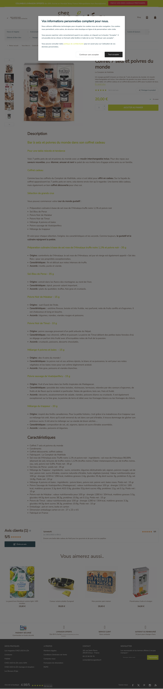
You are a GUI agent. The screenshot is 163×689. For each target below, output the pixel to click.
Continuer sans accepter (89, 54)
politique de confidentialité (74, 44)
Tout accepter (113, 54)
